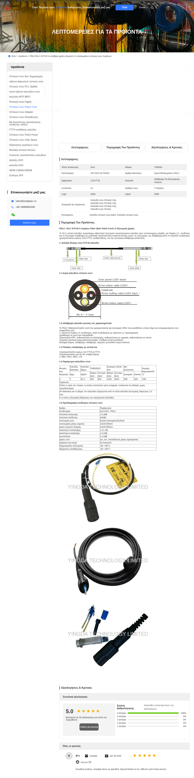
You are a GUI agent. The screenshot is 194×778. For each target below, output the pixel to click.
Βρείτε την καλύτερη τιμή (139, 114)
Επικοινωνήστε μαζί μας (96, 7)
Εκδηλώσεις (74, 7)
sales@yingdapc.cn (26, 201)
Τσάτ (124, 7)
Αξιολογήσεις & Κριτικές (166, 147)
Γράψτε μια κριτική (89, 727)
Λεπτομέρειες (79, 147)
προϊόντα (61, 7)
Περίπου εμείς (47, 7)
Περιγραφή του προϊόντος (123, 147)
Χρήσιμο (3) (86, 762)
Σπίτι (35, 7)
